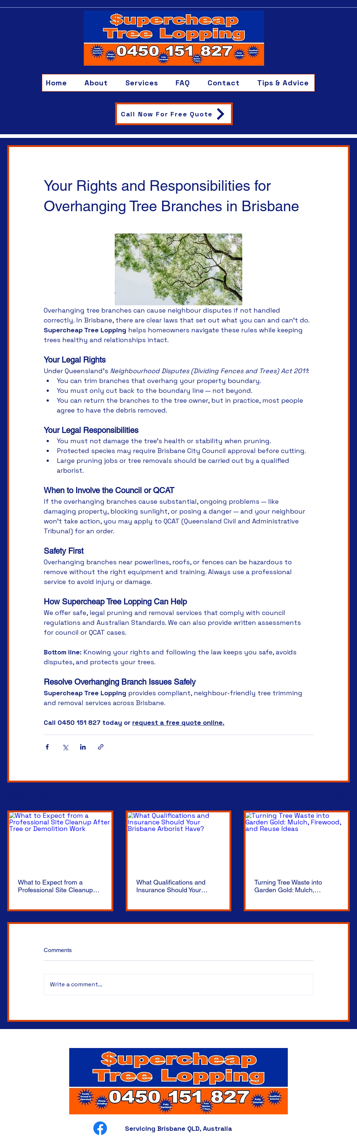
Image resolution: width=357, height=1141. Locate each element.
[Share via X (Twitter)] (65, 746)
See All (341, 797)
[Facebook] (100, 1128)
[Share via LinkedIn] (82, 746)
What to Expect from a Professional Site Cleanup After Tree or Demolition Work (55, 886)
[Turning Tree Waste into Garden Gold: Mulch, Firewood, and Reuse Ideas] (297, 841)
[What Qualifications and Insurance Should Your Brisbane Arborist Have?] (179, 841)
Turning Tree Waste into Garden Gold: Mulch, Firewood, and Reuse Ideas (294, 886)
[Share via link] (100, 746)
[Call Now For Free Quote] (174, 114)
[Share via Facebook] (47, 746)
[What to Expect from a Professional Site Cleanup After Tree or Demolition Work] (60, 841)
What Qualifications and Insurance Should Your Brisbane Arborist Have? (171, 886)
